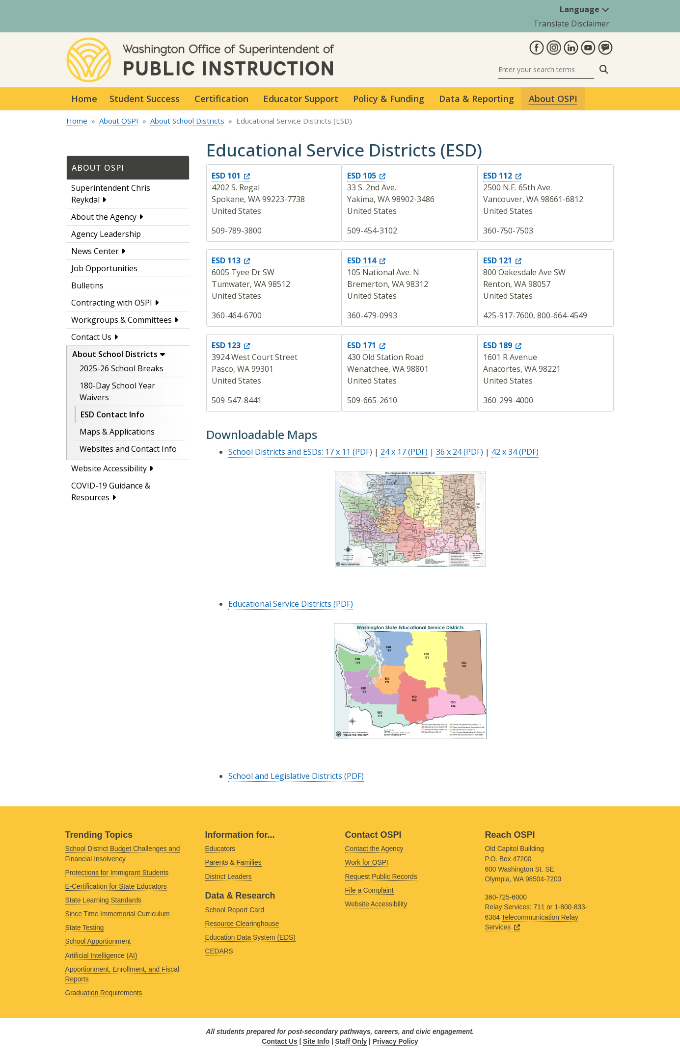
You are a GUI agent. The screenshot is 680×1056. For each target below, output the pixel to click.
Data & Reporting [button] (476, 98)
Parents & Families (233, 862)
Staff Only (351, 1041)
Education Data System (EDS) (250, 937)
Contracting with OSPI (111, 302)
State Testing (84, 927)
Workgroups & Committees (121, 319)
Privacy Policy (395, 1041)
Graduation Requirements (103, 993)
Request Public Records (381, 876)
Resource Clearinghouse (242, 923)
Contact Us (91, 337)
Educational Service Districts (279, 603)
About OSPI (118, 121)
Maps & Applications (117, 431)
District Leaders (228, 876)
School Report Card (234, 910)
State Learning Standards (103, 900)
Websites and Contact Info (128, 448)
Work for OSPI (366, 862)
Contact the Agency (374, 848)
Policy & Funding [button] (388, 98)
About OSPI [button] (553, 98)
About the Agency (103, 216)
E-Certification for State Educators (116, 886)
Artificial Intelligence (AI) (101, 955)
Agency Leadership (106, 234)
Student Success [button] (144, 98)
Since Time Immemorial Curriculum (117, 914)
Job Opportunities (104, 268)
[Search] (546, 69)
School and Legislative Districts (285, 776)
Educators (220, 848)
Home (84, 98)
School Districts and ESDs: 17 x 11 (289, 451)
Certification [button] (221, 98)
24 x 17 (393, 451)
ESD (231, 175)
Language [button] (584, 9)
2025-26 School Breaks (121, 368)
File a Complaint (369, 890)
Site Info (316, 1041)
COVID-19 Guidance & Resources (110, 491)
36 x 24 (449, 451)
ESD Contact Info (112, 414)
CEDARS (219, 951)
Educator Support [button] (300, 98)
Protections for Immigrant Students (117, 872)
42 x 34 (504, 451)
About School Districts (187, 121)
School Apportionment (98, 941)
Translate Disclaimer (571, 23)
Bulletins (87, 285)
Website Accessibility (109, 468)
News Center (95, 251)
